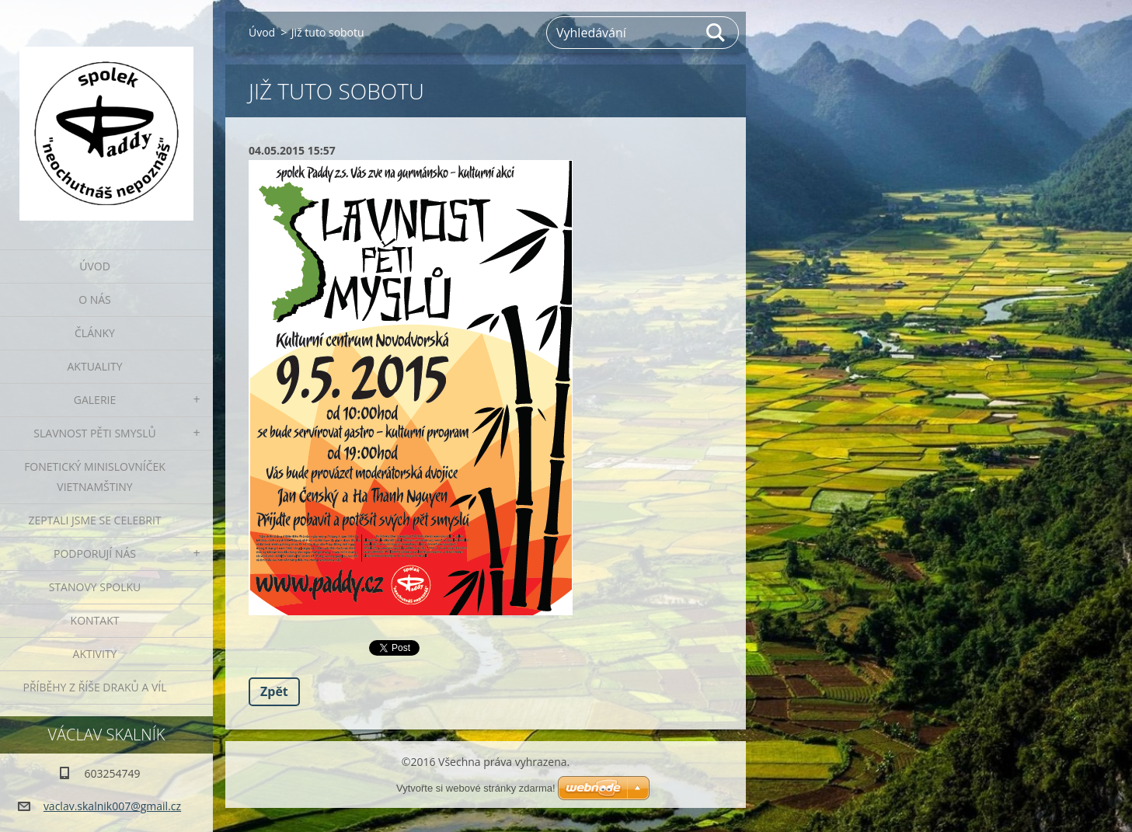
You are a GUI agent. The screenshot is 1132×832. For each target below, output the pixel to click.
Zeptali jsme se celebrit (94, 520)
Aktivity (95, 653)
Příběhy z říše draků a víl (95, 687)
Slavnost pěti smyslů (94, 433)
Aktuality (95, 366)
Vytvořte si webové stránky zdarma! (476, 788)
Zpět (274, 691)
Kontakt (95, 620)
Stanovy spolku (95, 587)
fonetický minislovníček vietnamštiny (94, 476)
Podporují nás (95, 553)
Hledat (716, 32)
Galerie (95, 399)
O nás (94, 299)
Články (95, 332)
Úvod (94, 266)
